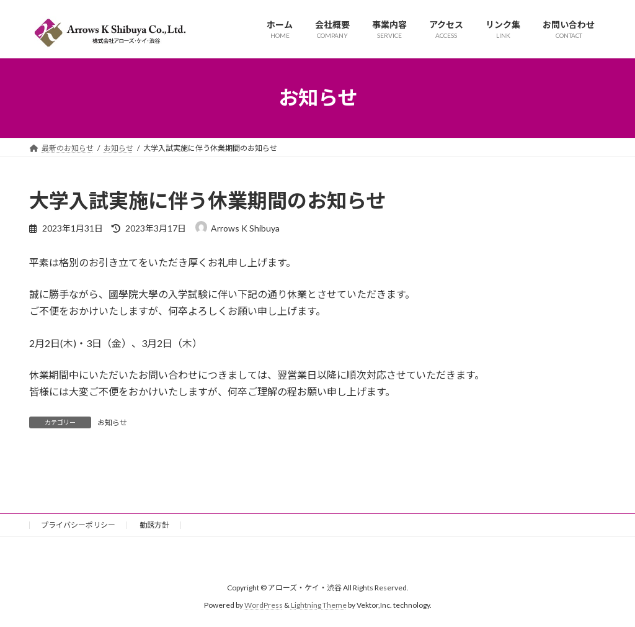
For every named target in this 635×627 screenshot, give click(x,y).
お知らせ (112, 422)
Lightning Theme (319, 605)
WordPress (263, 605)
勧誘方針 (154, 525)
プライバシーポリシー (78, 525)
